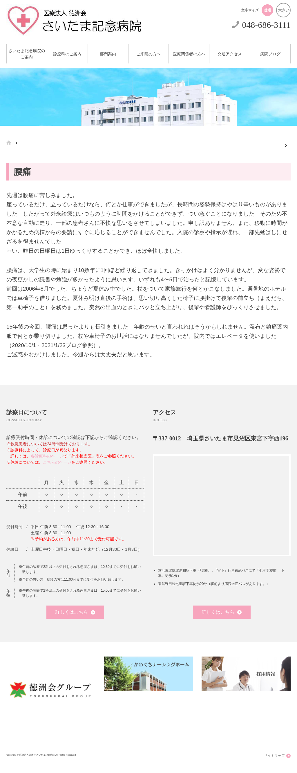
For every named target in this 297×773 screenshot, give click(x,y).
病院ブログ (270, 54)
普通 (267, 10)
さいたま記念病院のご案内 (26, 54)
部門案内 (108, 54)
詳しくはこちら (75, 612)
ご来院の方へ (148, 54)
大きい (283, 10)
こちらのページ (57, 462)
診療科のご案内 (67, 54)
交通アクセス (230, 54)
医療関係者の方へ (189, 54)
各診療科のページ (47, 456)
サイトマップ (277, 756)
